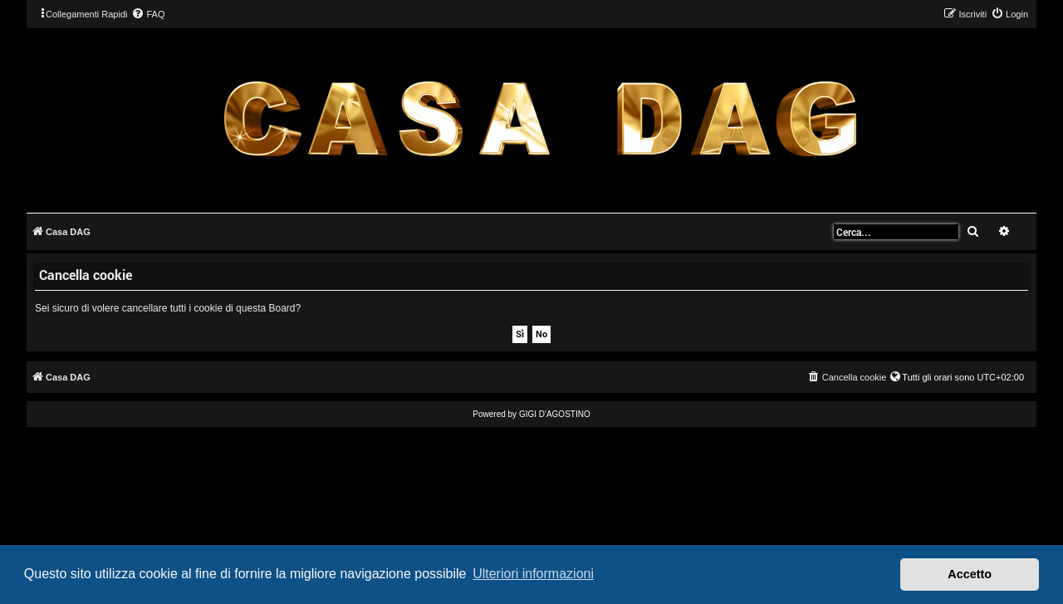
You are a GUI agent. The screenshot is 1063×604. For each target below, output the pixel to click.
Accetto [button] (970, 574)
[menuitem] (147, 14)
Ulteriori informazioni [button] (533, 574)
